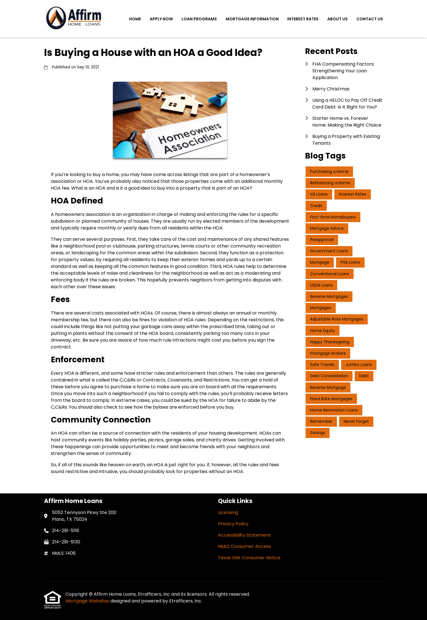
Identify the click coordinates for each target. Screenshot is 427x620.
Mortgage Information (252, 19)
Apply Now (161, 19)
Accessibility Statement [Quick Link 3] (244, 535)
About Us (337, 19)
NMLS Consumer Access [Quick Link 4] (244, 546)
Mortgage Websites (88, 601)
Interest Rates (303, 19)
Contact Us (369, 19)
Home (135, 19)
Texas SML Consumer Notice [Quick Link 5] (249, 557)
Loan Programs (199, 19)
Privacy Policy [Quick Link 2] (233, 524)
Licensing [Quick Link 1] (228, 512)
